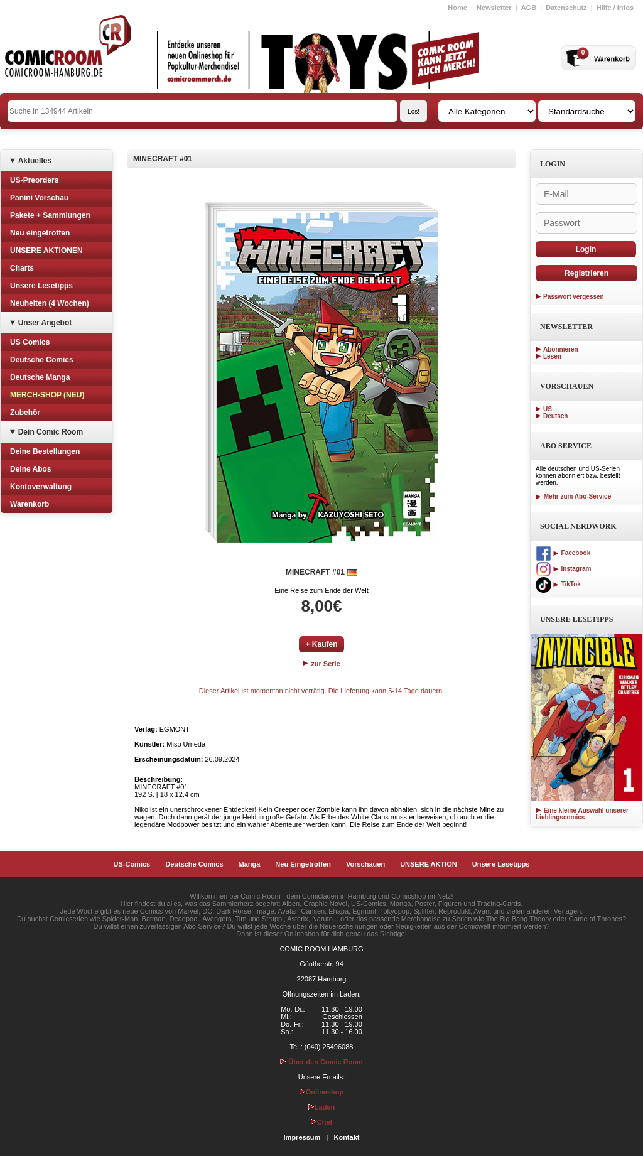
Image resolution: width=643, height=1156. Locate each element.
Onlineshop (322, 1092)
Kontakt (346, 1137)
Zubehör (25, 412)
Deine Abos (30, 469)
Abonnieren (560, 349)
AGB (528, 7)
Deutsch (555, 416)
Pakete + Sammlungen (50, 215)
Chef (321, 1122)
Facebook (563, 552)
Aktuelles (34, 160)
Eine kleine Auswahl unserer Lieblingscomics (582, 814)
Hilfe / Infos (615, 7)
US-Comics (132, 864)
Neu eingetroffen (40, 233)
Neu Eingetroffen (303, 864)
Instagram (563, 568)
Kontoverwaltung (41, 486)
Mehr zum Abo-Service (573, 496)
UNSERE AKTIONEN (46, 250)
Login (586, 249)
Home (457, 7)
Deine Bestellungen (45, 451)
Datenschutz (566, 7)
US (547, 409)
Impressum (302, 1137)
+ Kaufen (321, 644)
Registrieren (586, 273)
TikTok (558, 584)
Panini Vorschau (39, 197)
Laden (321, 1107)
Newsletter (494, 7)
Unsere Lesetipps (41, 285)
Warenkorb (29, 504)
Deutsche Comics (41, 359)
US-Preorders (34, 180)
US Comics (30, 342)
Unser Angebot (45, 322)
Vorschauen (365, 864)
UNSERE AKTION (428, 864)
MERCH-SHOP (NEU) (47, 395)
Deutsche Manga (40, 377)
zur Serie (321, 663)
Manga (250, 864)
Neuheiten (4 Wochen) (49, 303)
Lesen (552, 356)
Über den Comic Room (321, 1062)
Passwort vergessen (573, 296)
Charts (22, 268)
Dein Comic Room (50, 432)
